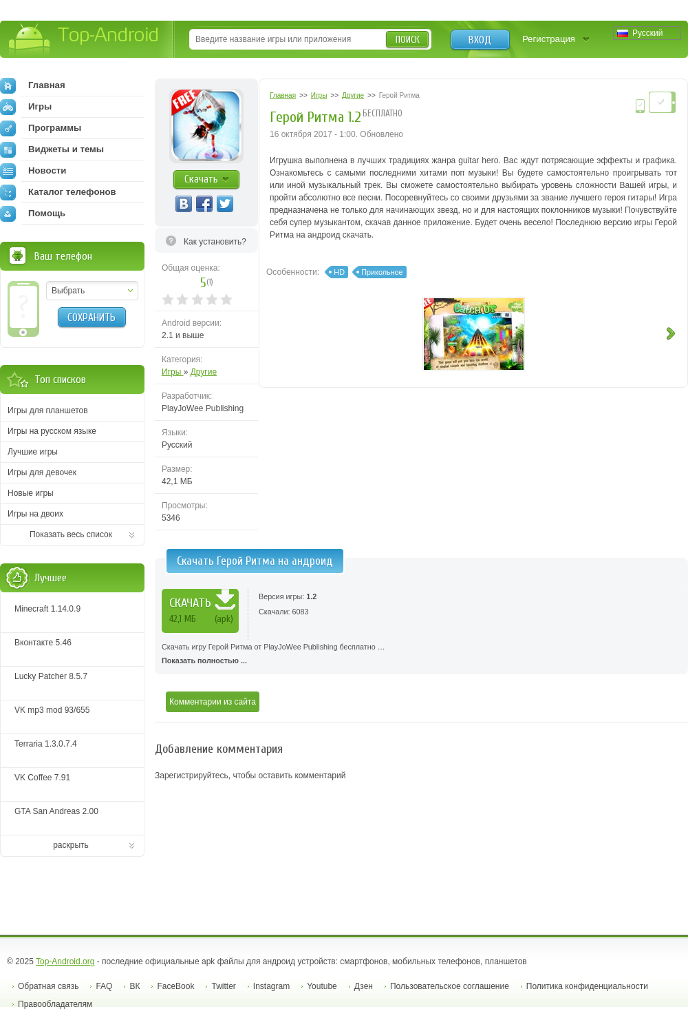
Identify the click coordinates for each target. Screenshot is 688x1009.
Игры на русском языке (52, 431)
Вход (480, 40)
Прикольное (381, 272)
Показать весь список (71, 534)
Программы (40, 128)
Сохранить (91, 317)
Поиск (408, 39)
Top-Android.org (65, 961)
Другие (204, 372)
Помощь (32, 213)
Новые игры (31, 493)
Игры (173, 372)
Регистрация (548, 39)
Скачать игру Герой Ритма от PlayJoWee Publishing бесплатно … (421, 655)
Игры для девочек (42, 472)
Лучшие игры (33, 452)
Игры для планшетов (48, 410)
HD (339, 272)
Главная (32, 85)
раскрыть (71, 845)
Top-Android (84, 40)
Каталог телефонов (58, 192)
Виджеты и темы (52, 149)
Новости (33, 170)
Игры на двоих (35, 514)
